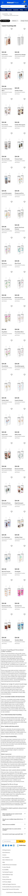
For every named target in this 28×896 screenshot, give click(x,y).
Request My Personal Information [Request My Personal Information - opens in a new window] (10, 889)
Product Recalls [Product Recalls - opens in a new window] (6, 867)
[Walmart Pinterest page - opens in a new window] (8, 845)
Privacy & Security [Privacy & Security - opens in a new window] (6, 879)
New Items (9, 9)
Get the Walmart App (7, 874)
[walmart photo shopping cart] (24, 2)
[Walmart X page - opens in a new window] (6, 845)
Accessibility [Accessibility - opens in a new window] (5, 869)
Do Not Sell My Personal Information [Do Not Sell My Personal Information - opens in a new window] (11, 886)
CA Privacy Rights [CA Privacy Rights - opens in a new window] (6, 882)
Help (3, 862)
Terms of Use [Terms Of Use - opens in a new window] (5, 877)
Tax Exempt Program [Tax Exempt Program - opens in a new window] (7, 872)
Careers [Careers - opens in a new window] (4, 855)
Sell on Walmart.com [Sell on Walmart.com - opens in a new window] (7, 860)
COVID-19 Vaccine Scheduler (9, 864)
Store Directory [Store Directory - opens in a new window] (6, 852)
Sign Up (21, 841)
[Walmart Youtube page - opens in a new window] (11, 845)
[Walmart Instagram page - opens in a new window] (14, 845)
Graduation (15, 9)
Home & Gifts (5, 14)
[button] (7, 29)
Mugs (11, 14)
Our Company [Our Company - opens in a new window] (5, 857)
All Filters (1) (5, 21)
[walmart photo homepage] (12, 2)
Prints (26, 9)
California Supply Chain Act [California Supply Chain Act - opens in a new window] (9, 884)
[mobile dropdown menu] (2, 2)
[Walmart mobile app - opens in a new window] (21, 845)
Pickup (21, 9)
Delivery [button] (15, 20)
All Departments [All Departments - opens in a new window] (6, 850)
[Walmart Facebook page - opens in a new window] (3, 845)
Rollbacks (3, 9)
